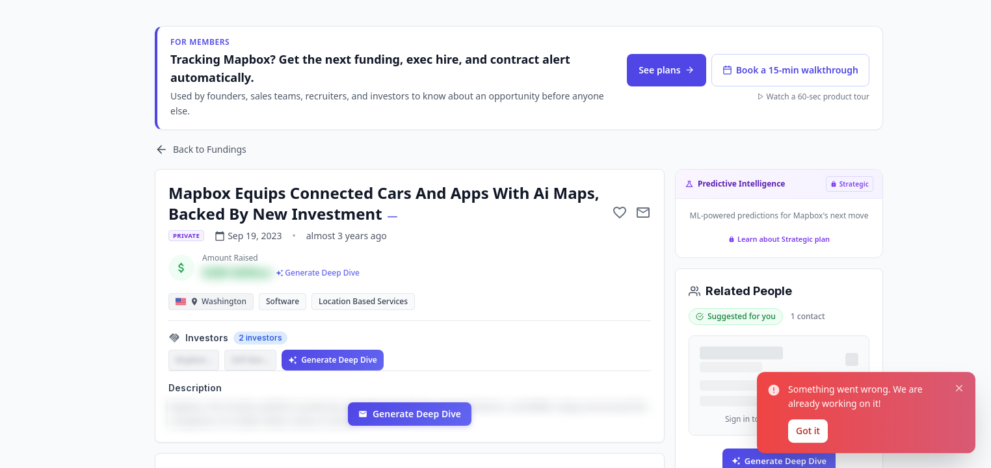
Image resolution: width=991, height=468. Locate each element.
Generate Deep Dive (332, 359)
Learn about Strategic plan (779, 239)
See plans (666, 70)
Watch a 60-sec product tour (813, 97)
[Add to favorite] (620, 212)
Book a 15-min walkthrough (790, 70)
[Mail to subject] (643, 212)
